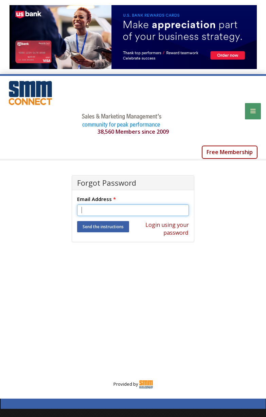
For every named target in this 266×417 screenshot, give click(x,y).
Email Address (96, 199)
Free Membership (230, 152)
